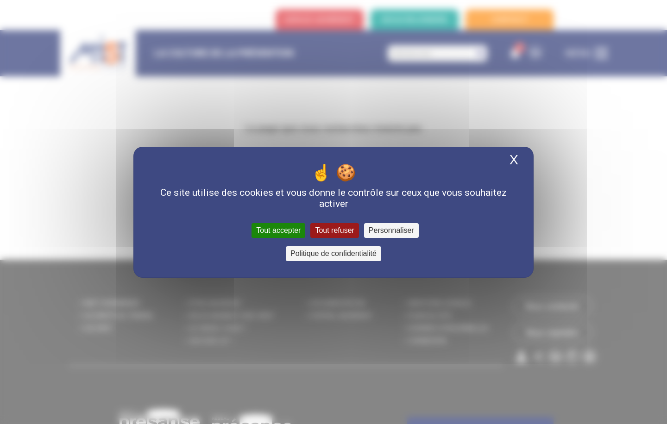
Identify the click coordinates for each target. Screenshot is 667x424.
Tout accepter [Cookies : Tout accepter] (278, 230)
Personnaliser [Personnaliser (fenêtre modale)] (391, 230)
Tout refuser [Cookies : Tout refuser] (334, 230)
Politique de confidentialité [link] (333, 253)
